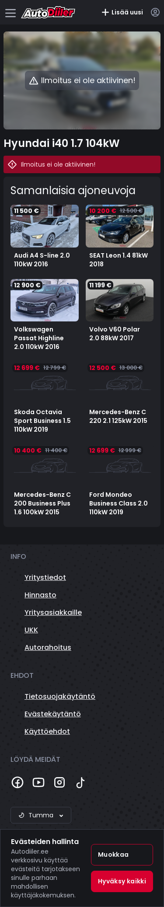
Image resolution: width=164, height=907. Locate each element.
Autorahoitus (47, 647)
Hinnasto (40, 595)
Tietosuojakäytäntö (59, 696)
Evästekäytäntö (52, 714)
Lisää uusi (122, 12)
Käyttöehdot (47, 731)
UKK (31, 630)
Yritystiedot (45, 577)
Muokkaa (113, 854)
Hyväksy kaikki (122, 881)
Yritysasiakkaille (53, 612)
